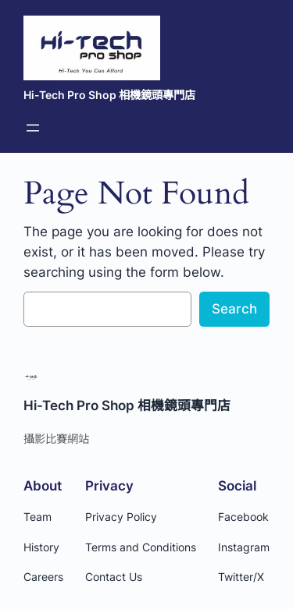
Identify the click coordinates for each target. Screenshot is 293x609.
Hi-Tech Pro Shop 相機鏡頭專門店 (109, 94)
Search (234, 309)
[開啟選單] (32, 128)
